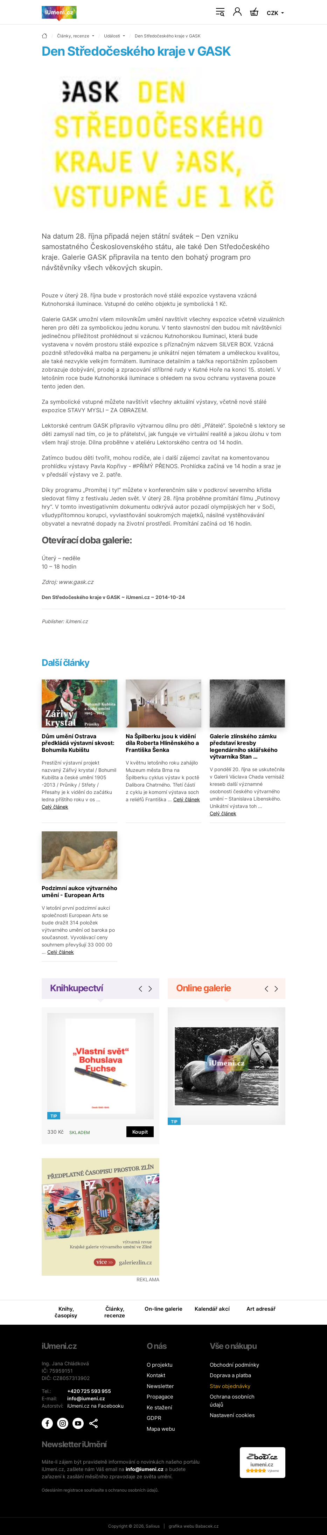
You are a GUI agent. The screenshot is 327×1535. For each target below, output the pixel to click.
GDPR (154, 1418)
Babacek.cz (207, 1526)
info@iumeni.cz (145, 1469)
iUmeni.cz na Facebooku (95, 1406)
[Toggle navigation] (220, 12)
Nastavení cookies (232, 1415)
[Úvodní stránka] (59, 12)
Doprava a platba (230, 1375)
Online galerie (203, 987)
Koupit (140, 1132)
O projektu (160, 1364)
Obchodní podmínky (234, 1364)
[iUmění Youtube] (78, 1423)
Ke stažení (159, 1407)
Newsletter (160, 1386)
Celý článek (55, 807)
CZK (273, 12)
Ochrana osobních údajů (232, 1400)
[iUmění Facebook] (48, 1423)
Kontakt (156, 1375)
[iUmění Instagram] (63, 1423)
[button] (93, 1423)
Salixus (153, 1526)
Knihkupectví (76, 987)
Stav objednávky (230, 1386)
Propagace (160, 1396)
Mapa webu (161, 1428)
